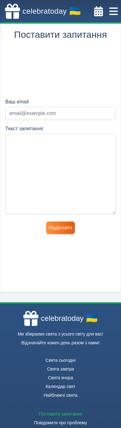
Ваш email (17, 101)
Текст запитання (24, 128)
